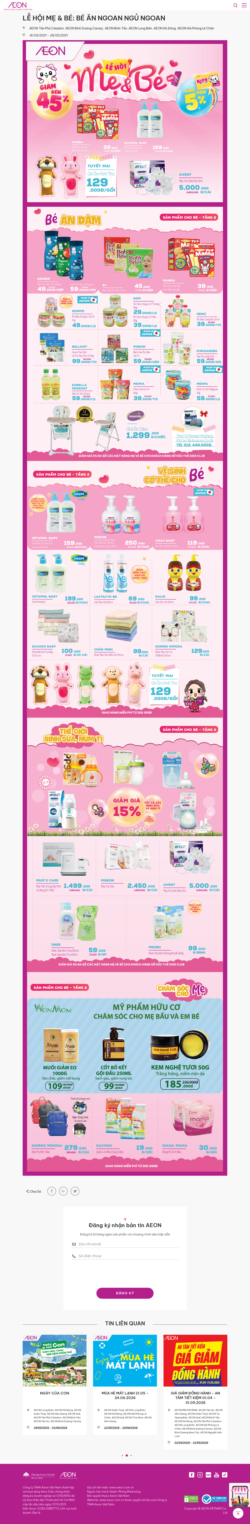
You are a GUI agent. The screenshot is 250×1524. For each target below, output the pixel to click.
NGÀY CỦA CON (171, 1393)
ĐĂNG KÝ (125, 1293)
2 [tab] (127, 1455)
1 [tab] (122, 1455)
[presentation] (125, 1272)
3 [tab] (131, 1455)
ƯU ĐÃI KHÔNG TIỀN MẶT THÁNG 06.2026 (31, 1395)
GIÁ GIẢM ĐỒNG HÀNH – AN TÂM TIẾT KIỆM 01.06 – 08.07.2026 (101, 1398)
